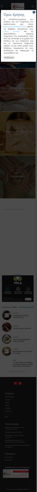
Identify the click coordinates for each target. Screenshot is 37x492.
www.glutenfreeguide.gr (14, 26)
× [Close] (33, 12)
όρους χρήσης (12, 31)
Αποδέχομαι (9, 57)
